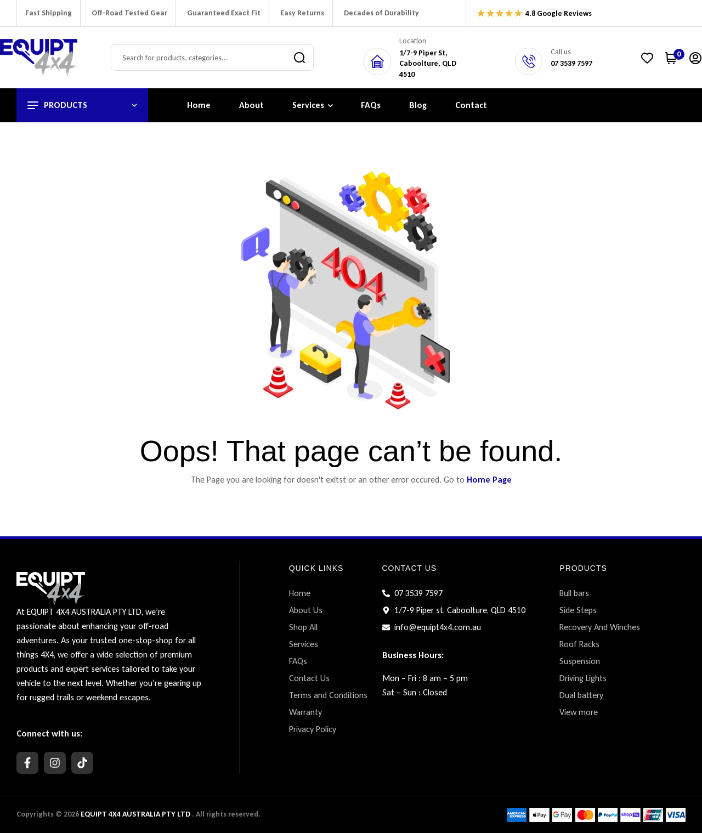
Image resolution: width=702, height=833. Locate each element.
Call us (561, 51)
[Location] (377, 61)
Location (412, 41)
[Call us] (528, 61)
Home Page (489, 479)
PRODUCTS (583, 568)
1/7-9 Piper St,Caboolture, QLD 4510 (427, 63)
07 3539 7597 (571, 63)
